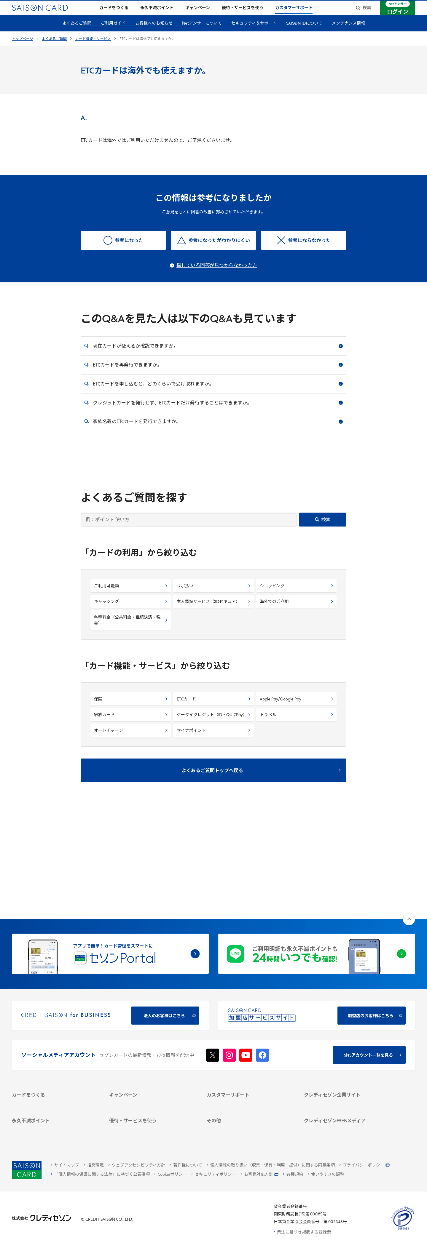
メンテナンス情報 (348, 33)
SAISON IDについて (304, 33)
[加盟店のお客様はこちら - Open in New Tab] (316, 918)
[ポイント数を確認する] (53, 1128)
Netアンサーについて (202, 33)
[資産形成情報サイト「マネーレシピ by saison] (345, 1092)
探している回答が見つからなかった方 (216, 275)
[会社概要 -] (345, 1015)
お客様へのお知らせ (154, 33)
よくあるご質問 (76, 33)
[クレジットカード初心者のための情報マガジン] (345, 1078)
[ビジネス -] (345, 1023)
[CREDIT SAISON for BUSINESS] (110, 918)
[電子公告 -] (345, 1046)
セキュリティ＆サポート (254, 33)
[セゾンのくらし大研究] (345, 1103)
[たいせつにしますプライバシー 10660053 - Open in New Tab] (402, 1230)
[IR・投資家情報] (345, 1039)
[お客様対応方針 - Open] (259, 1175)
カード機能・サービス (93, 48)
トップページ (22, 48)
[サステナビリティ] (345, 1031)
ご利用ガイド (113, 33)
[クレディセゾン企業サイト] (345, 1008)
